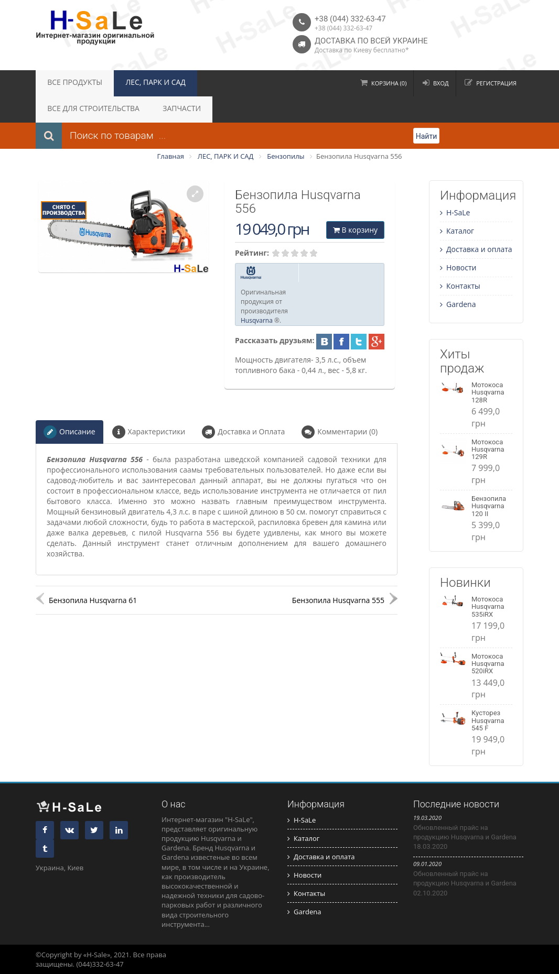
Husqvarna (257, 320)
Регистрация (496, 83)
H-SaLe (455, 212)
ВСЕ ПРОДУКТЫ (69, 83)
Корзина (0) (388, 83)
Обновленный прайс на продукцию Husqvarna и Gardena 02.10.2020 (465, 883)
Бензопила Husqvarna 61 (93, 600)
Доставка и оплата (476, 249)
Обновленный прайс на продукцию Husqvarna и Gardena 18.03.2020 (465, 837)
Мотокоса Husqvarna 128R (487, 392)
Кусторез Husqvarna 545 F (487, 720)
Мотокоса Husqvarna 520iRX (487, 663)
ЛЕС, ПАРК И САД (139, 83)
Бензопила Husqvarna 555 (338, 600)
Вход (441, 83)
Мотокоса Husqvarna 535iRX (487, 606)
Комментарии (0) (340, 432)
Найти (426, 136)
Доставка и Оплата (243, 432)
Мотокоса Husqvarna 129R (487, 449)
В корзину (355, 230)
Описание (69, 432)
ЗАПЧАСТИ (61, 109)
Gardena (458, 304)
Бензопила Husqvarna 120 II (488, 506)
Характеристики (149, 432)
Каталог (457, 231)
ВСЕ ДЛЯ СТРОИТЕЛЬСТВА (225, 83)
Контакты (460, 286)
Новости (458, 267)
